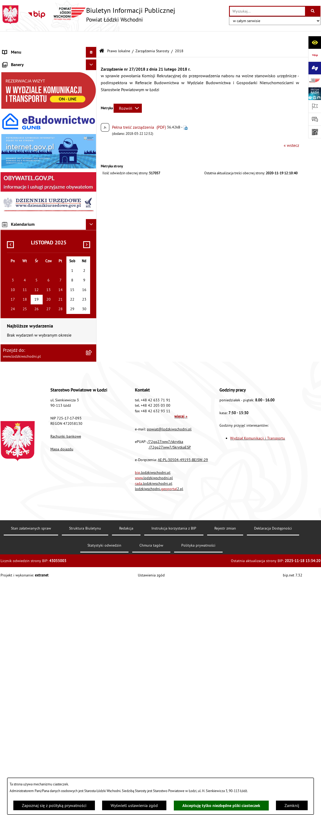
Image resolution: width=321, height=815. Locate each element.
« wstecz (291, 131)
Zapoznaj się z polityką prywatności (54, 805)
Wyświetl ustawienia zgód (134, 805)
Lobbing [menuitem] (10, 156)
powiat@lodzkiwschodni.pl (169, 660)
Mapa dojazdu (61, 680)
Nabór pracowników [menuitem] (21, 230)
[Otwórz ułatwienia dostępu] (314, 42)
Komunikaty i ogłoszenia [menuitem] (25, 113)
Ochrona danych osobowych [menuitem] (28, 209)
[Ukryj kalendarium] (91, 456)
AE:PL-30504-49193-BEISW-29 (183, 691)
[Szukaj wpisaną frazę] (313, 11)
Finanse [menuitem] (10, 103)
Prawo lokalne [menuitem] (16, 81)
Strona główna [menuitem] (16, 49)
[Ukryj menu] (91, 38)
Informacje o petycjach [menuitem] (23, 145)
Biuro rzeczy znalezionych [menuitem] (26, 177)
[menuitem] (49, 59)
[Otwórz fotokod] (314, 132)
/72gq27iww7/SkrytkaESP (170, 678)
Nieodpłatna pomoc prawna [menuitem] (28, 135)
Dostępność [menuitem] (13, 198)
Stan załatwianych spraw (31, 760)
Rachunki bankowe (65, 668)
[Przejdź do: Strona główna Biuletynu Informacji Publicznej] (101, 37)
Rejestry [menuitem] (10, 262)
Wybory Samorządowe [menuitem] (23, 252)
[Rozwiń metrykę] (128, 94)
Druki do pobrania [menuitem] (19, 284)
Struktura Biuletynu (85, 760)
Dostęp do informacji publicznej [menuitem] (32, 188)
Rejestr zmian (225, 760)
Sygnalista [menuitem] (12, 241)
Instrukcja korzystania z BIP (173, 760)
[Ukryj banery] (91, 296)
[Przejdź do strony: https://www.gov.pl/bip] (314, 55)
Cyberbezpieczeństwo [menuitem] (22, 273)
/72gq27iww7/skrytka (165, 673)
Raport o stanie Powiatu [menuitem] (24, 92)
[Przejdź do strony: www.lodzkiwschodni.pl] (314, 80)
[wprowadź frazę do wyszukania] (267, 11)
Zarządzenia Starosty (152, 36)
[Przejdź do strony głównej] (88, 14)
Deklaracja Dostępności (273, 760)
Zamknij (291, 805)
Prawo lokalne (118, 36)
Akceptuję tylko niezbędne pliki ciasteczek (221, 805)
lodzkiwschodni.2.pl (159, 720)
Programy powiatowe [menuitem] (22, 167)
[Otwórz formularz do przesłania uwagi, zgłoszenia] (314, 119)
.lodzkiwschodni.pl (152, 704)
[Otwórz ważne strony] (314, 106)
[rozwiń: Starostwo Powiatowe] (92, 70)
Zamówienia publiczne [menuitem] (23, 124)
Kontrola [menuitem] (10, 220)
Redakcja (126, 760)
